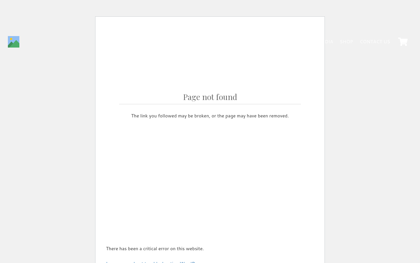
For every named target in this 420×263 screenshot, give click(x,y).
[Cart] (402, 41)
